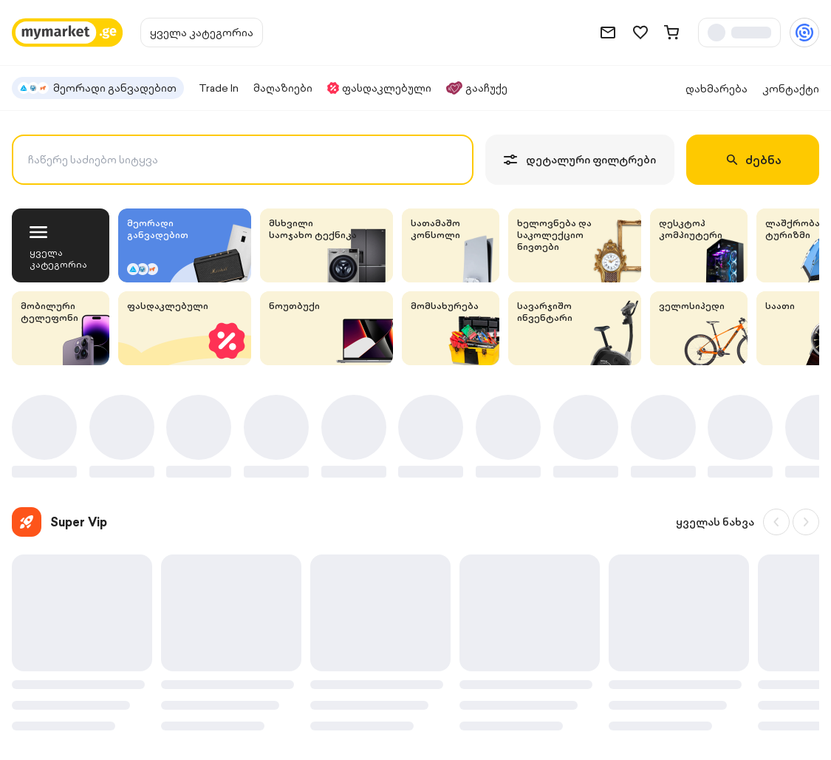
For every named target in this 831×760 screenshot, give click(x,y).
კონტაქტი (790, 88)
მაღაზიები (282, 88)
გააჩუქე (476, 88)
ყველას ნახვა (715, 522)
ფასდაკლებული (379, 88)
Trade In (219, 88)
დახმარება (716, 88)
